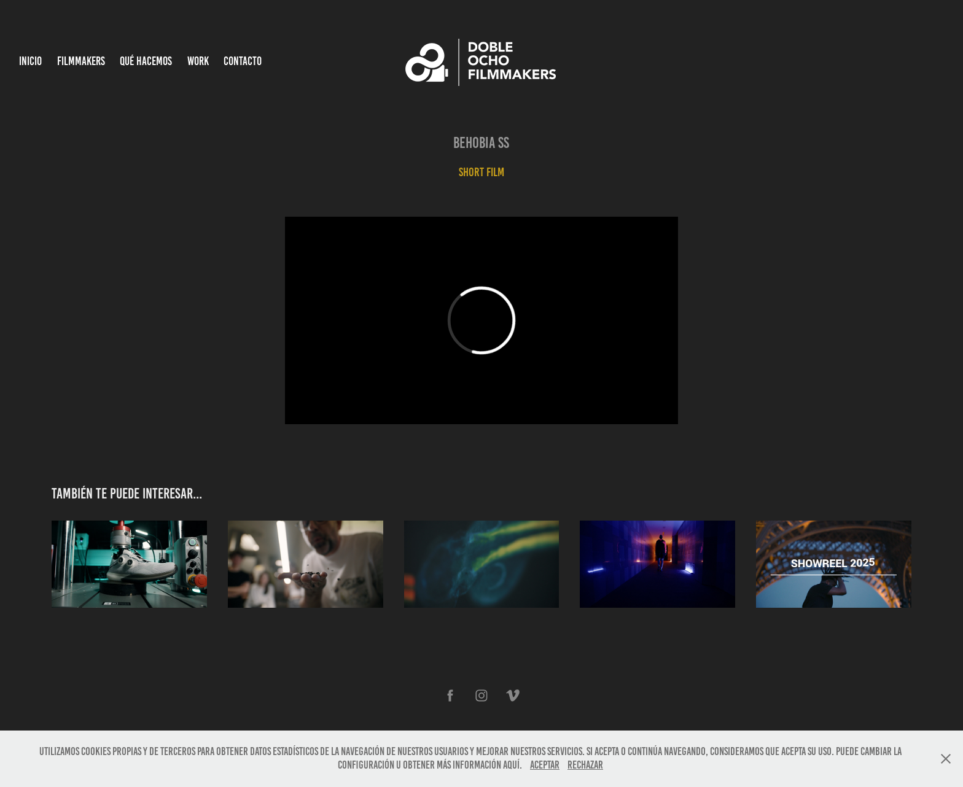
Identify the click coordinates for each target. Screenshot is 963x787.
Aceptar (544, 765)
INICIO (30, 61)
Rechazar (585, 765)
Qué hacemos (146, 61)
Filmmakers (81, 61)
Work (198, 61)
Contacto (243, 61)
